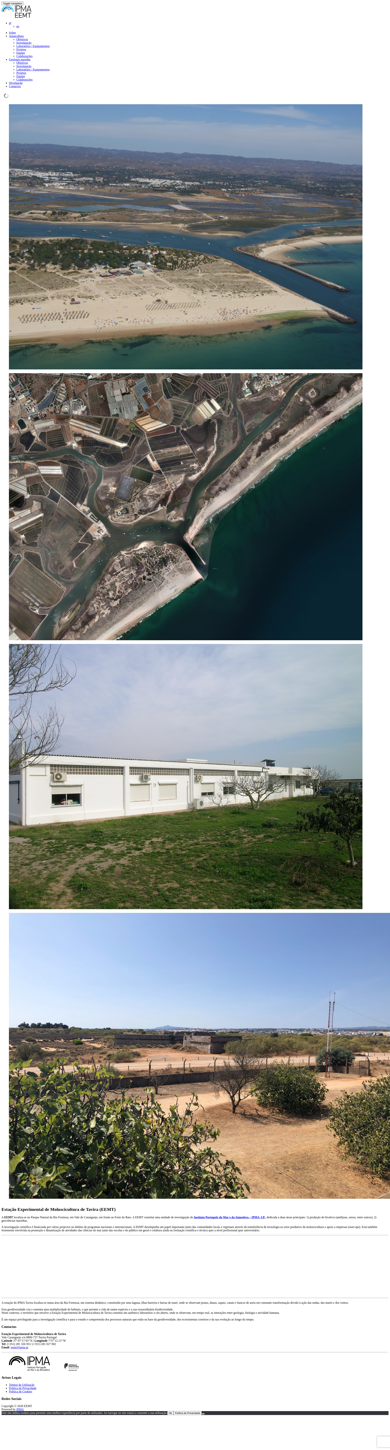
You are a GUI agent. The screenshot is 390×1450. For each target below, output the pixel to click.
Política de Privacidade (22, 1388)
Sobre (12, 32)
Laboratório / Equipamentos (33, 46)
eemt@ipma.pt (19, 1347)
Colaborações (24, 56)
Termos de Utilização (21, 1384)
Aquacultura (16, 36)
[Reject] (203, 1413)
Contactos (15, 86)
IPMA (20, 1409)
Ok (170, 1413)
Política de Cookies (20, 1391)
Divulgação (16, 82)
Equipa (20, 52)
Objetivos (22, 39)
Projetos (21, 49)
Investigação (23, 42)
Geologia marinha (19, 59)
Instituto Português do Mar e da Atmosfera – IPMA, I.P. (229, 1217)
